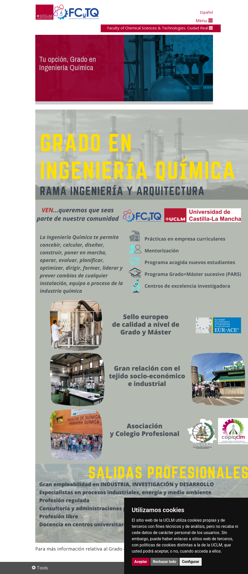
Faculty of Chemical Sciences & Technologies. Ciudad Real (160, 27)
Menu (204, 20)
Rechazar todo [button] (164, 562)
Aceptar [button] (140, 562)
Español (206, 12)
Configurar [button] (190, 562)
